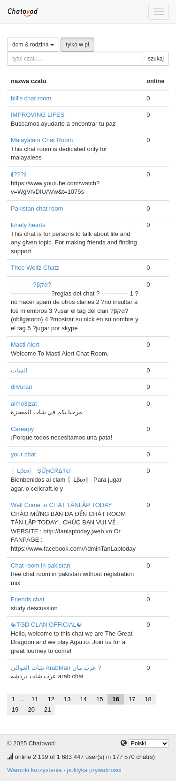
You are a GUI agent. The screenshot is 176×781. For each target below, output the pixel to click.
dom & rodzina (33, 44)
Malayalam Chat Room (42, 140)
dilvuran (21, 386)
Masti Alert (25, 344)
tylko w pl (77, 44)
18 (148, 699)
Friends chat (28, 599)
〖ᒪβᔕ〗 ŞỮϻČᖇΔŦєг (41, 470)
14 (83, 699)
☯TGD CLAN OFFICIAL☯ (46, 624)
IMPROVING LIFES (37, 114)
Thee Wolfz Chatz (35, 267)
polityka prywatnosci (94, 769)
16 (115, 699)
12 (51, 699)
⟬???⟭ (19, 174)
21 (47, 709)
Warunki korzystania (34, 769)
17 (132, 699)
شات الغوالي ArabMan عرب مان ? (56, 667)
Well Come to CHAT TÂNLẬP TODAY (61, 504)
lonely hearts (28, 224)
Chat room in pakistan (40, 565)
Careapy (22, 428)
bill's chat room (31, 98)
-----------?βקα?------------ (43, 284)
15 (99, 699)
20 (31, 709)
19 (15, 709)
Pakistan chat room (37, 208)
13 (67, 699)
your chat (23, 454)
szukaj (156, 58)
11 (34, 699)
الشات (19, 370)
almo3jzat (24, 403)
